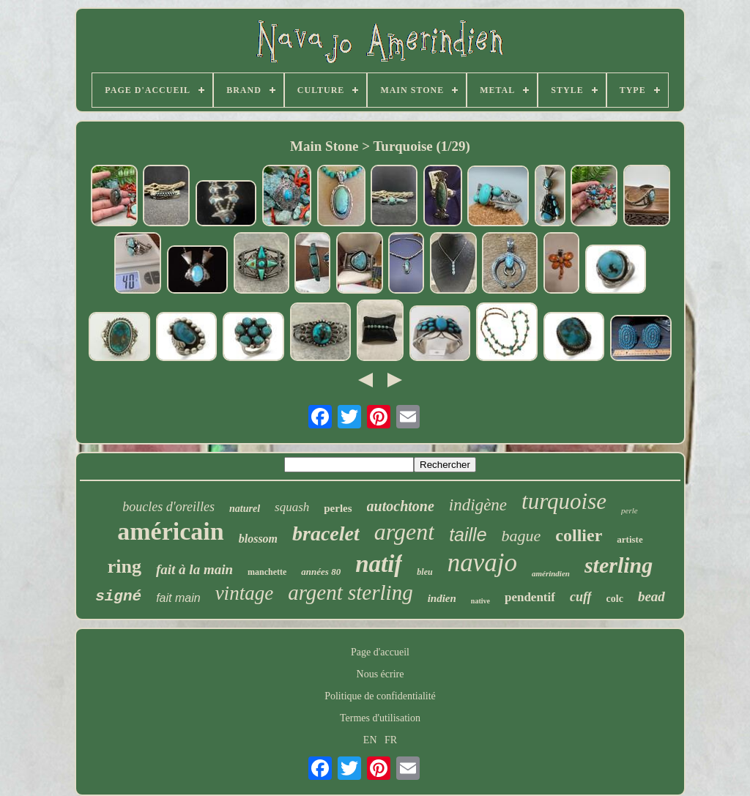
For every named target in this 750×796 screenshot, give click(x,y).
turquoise (563, 501)
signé (118, 596)
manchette (267, 572)
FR (391, 739)
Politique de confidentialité (380, 696)
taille (467, 534)
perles (338, 508)
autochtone (400, 506)
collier (578, 535)
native (480, 601)
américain (170, 531)
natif (378, 564)
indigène (478, 505)
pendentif (530, 597)
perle (629, 510)
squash (292, 507)
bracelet (326, 533)
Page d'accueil (380, 652)
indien (442, 598)
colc (614, 598)
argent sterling (350, 592)
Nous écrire (380, 674)
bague (521, 536)
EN (370, 739)
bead (651, 596)
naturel (244, 508)
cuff (581, 596)
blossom (258, 538)
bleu (424, 572)
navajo (482, 562)
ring (124, 566)
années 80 (321, 571)
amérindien (551, 573)
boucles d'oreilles (168, 506)
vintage (244, 593)
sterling (618, 565)
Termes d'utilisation (380, 718)
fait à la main (194, 569)
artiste (629, 539)
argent (404, 531)
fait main (178, 598)
